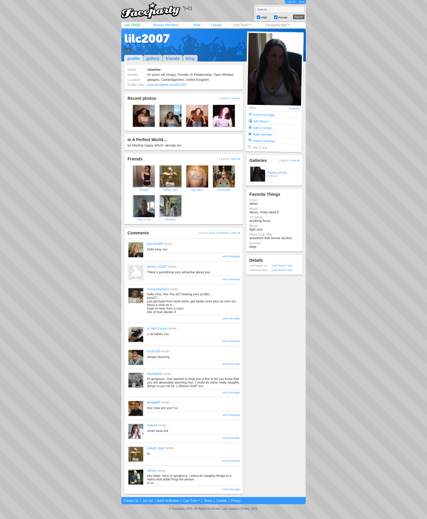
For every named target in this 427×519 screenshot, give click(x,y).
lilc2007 (147, 38)
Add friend (260, 121)
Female (216, 25)
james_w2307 (157, 266)
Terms (208, 500)
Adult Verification (168, 500)
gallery (153, 58)
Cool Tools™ (242, 25)
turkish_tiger (170, 189)
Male (196, 25)
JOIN (302, 2)
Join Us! (147, 500)
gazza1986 (155, 243)
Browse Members (166, 25)
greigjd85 (153, 402)
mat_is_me (143, 219)
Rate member (263, 134)
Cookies (221, 500)
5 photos (294, 108)
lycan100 (153, 351)
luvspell (143, 189)
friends (173, 58)
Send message (264, 114)
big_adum (197, 189)
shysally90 (154, 374)
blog (190, 58)
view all (235, 98)
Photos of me (277, 172)
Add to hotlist (262, 128)
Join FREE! (132, 25)
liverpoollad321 (158, 289)
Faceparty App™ (278, 25)
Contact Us (131, 500)
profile (133, 58)
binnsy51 (170, 219)
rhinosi (152, 470)
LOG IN (291, 2)
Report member (264, 141)
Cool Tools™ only (282, 265)
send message (231, 256)
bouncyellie (223, 189)
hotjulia (152, 425)
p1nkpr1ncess (157, 328)
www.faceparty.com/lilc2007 (167, 84)
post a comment (219, 232)
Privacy (236, 500)
